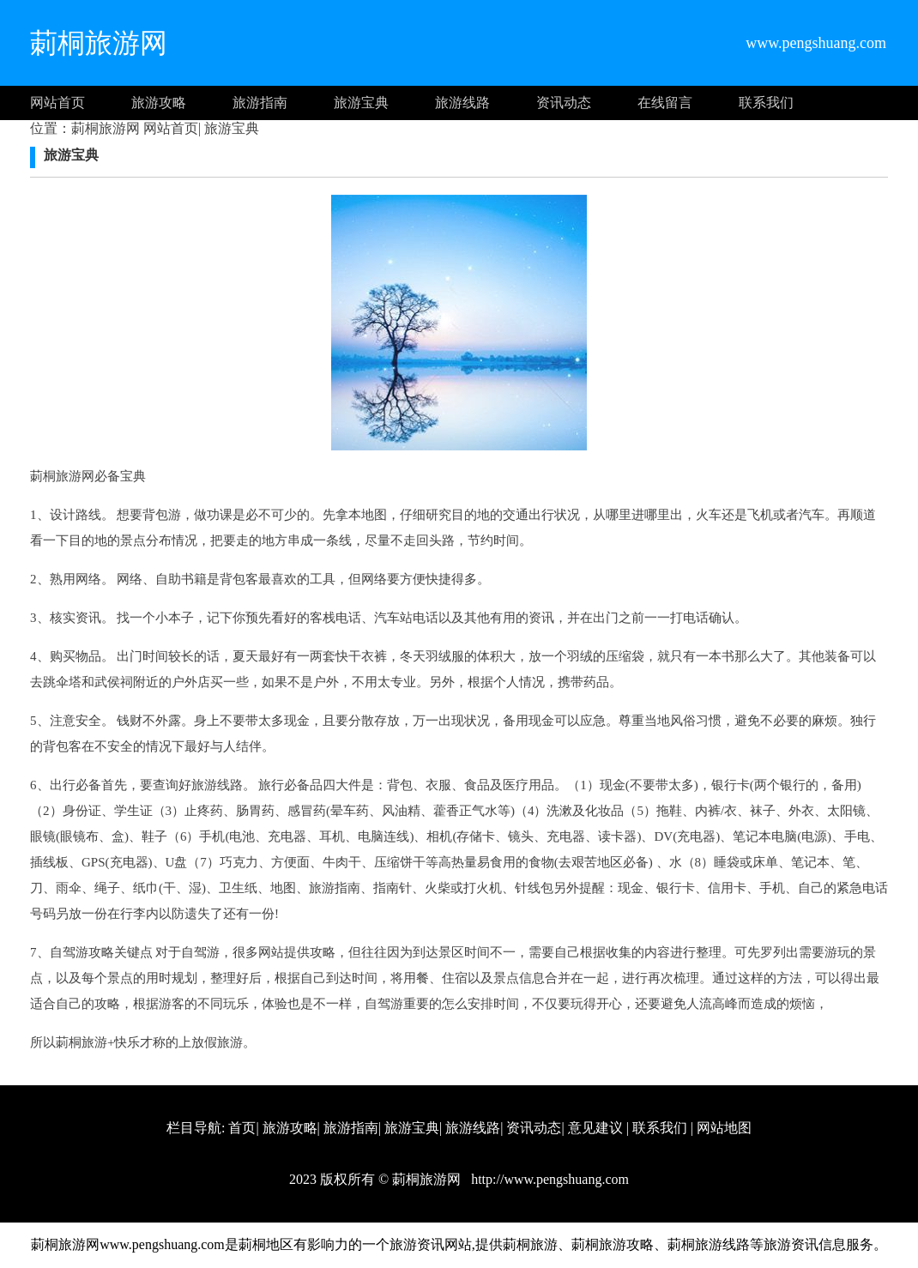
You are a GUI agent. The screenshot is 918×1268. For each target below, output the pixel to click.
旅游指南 (260, 102)
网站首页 (57, 102)
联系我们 (766, 102)
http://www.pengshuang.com (548, 1179)
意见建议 (595, 1127)
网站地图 (724, 1127)
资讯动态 (563, 102)
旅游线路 (462, 102)
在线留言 (664, 102)
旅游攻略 (158, 102)
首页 (242, 1127)
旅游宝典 (361, 102)
